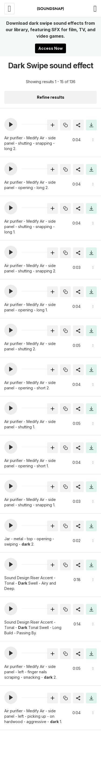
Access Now (50, 48)
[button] (10, 124)
